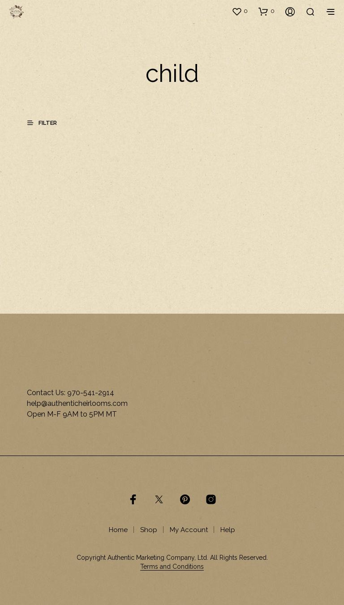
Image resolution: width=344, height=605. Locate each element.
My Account (189, 530)
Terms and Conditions (172, 566)
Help (227, 530)
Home (118, 530)
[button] (240, 11)
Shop (148, 530)
